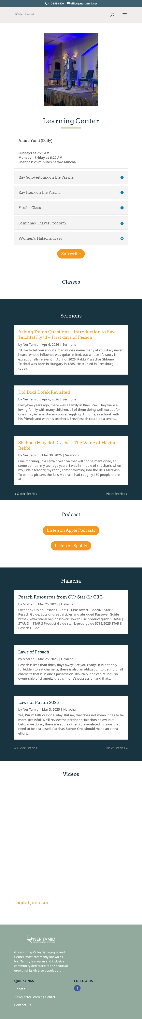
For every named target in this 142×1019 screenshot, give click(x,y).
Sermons (69, 344)
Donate (19, 989)
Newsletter (22, 996)
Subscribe (71, 253)
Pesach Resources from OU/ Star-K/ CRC (60, 597)
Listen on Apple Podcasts (71, 530)
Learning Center (43, 996)
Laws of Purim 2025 (38, 702)
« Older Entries (25, 493)
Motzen (28, 604)
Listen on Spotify (71, 545)
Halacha (67, 604)
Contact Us (22, 1005)
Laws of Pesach (33, 651)
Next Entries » (117, 493)
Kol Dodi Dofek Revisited (44, 392)
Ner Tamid (31, 344)
